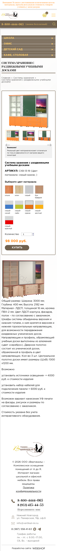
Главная (6, 78)
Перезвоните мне (28, 509)
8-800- (30, 500)
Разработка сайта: (28, 548)
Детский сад (13, 49)
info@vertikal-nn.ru (27, 523)
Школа (9, 38)
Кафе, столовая (16, 55)
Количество (12, 234)
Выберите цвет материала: (21, 182)
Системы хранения (23, 78)
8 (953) (30, 505)
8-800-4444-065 (13, 24)
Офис (8, 44)
